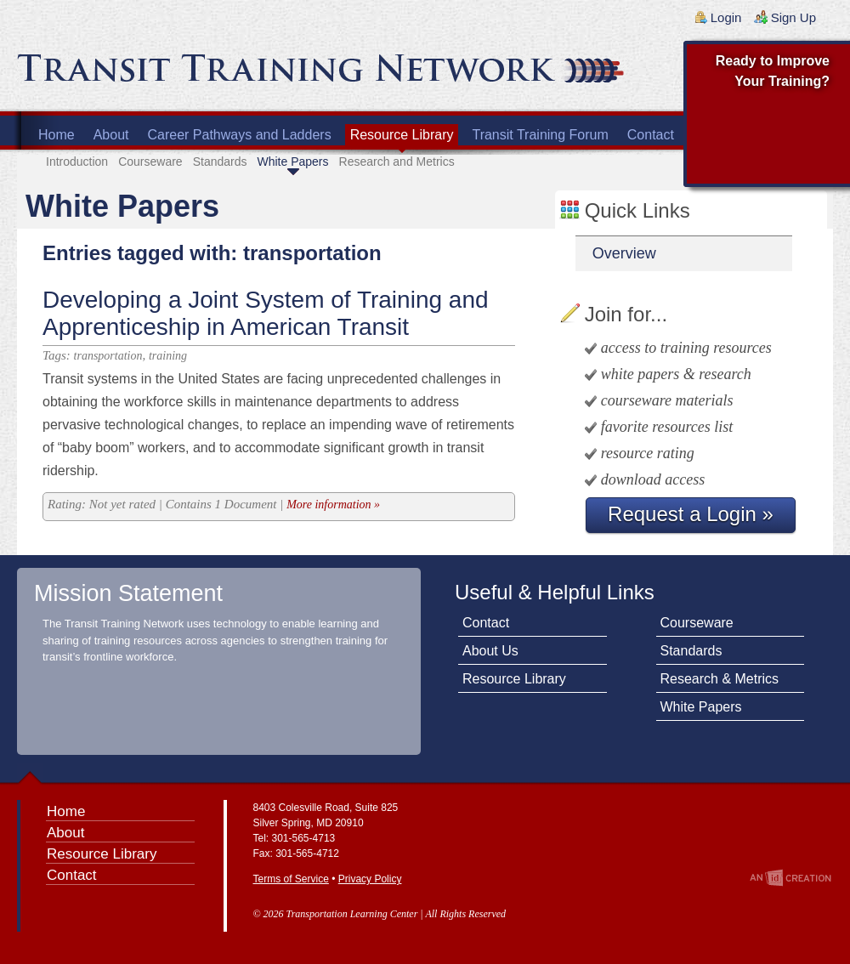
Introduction (77, 161)
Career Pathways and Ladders (240, 135)
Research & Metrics (719, 679)
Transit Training (221, 74)
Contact (650, 135)
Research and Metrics (397, 161)
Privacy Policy (370, 879)
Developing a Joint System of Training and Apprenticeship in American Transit (265, 313)
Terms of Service (291, 879)
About (111, 135)
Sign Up (793, 17)
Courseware (150, 161)
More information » (333, 504)
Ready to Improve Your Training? (773, 71)
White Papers (292, 161)
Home (56, 135)
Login (726, 17)
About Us (490, 651)
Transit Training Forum (540, 135)
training (168, 355)
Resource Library (402, 135)
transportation (108, 355)
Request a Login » (691, 513)
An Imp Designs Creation (790, 877)
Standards (220, 161)
